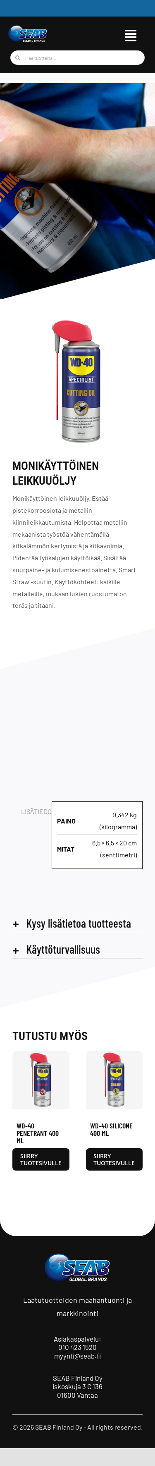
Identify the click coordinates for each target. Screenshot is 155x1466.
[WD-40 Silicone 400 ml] (114, 1055)
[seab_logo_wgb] (28, 28)
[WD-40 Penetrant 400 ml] (40, 1055)
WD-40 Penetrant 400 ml (38, 1133)
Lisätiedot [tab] (33, 811)
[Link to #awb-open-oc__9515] (130, 35)
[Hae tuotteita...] (77, 57)
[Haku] (17, 57)
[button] (77, 923)
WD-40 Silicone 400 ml (111, 1129)
